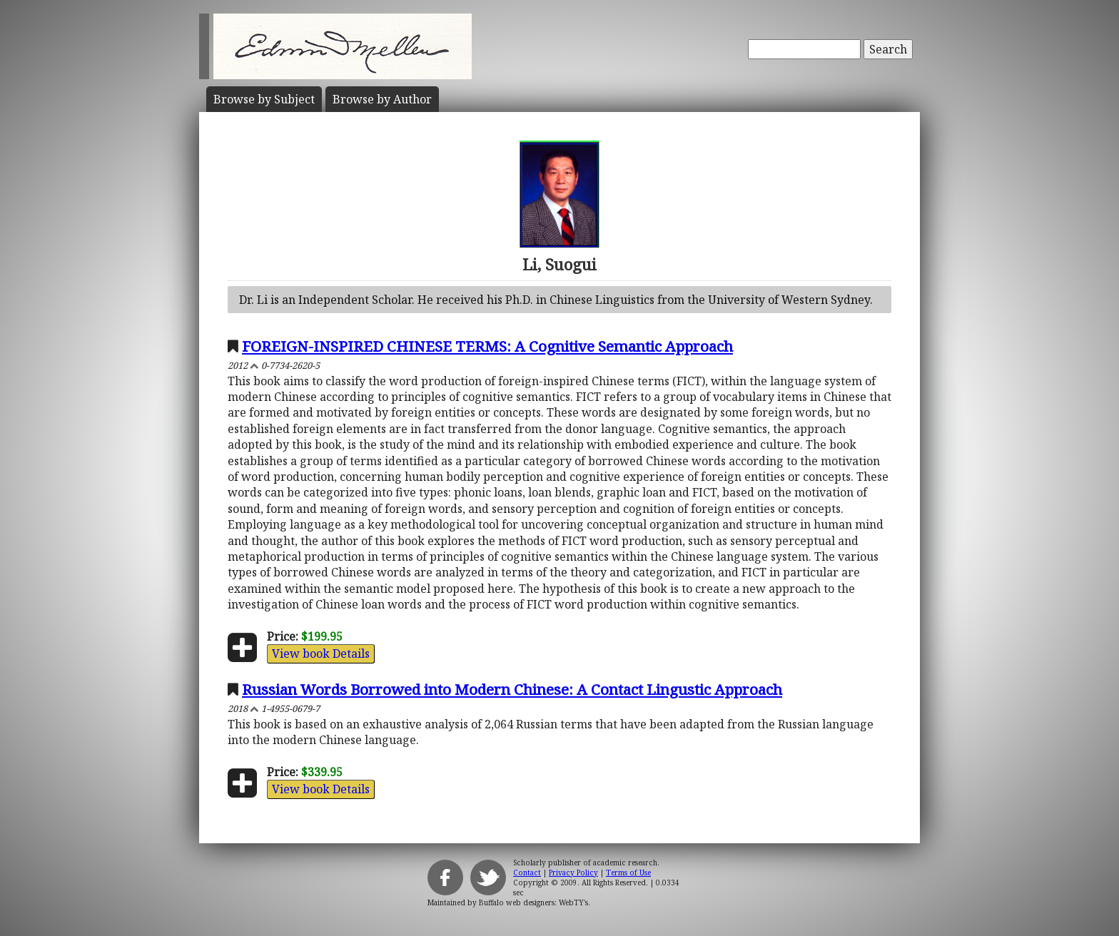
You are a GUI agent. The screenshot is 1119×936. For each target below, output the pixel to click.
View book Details (321, 653)
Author (382, 99)
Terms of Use (628, 873)
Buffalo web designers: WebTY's (533, 902)
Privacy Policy (573, 873)
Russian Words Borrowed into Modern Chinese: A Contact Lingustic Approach (512, 689)
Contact (527, 873)
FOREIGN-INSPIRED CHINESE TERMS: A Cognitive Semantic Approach (487, 346)
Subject (264, 99)
